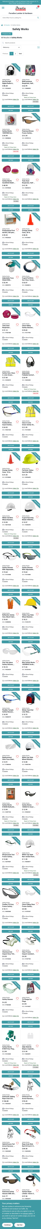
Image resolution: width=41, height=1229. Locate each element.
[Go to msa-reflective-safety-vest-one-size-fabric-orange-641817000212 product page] (10, 811)
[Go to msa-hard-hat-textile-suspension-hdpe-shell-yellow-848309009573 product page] (30, 620)
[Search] (38, 17)
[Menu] (3, 7)
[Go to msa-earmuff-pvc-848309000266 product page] (30, 379)
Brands (7, 25)
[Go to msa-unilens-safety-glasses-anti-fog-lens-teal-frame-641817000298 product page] (10, 861)
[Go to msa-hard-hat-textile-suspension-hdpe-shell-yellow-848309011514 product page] (30, 476)
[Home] (2, 25)
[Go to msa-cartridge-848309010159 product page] (10, 331)
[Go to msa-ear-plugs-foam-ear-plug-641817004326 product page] (10, 137)
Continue (7, 1225)
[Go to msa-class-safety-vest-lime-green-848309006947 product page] (30, 428)
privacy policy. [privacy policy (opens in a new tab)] (28, 1213)
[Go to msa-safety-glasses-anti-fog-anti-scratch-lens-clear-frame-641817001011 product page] (30, 910)
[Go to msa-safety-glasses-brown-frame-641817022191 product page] (30, 137)
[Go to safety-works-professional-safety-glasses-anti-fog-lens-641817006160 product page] (30, 331)
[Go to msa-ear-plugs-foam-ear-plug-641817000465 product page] (10, 1053)
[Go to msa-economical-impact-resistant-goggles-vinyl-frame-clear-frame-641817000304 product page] (30, 957)
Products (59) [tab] (6, 34)
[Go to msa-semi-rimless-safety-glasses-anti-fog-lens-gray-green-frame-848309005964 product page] (30, 573)
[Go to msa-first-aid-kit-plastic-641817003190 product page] (10, 236)
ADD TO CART (11, 106)
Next (20, 53)
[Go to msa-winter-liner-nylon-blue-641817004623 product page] (30, 715)
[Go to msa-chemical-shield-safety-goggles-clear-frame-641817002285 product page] (10, 957)
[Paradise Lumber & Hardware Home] (20, 8)
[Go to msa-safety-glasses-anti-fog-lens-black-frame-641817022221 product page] (10, 910)
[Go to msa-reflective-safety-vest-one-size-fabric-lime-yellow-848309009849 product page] (10, 620)
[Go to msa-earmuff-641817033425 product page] (10, 88)
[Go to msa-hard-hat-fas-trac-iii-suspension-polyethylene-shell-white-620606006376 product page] (30, 524)
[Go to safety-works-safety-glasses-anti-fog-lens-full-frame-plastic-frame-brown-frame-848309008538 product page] (10, 1197)
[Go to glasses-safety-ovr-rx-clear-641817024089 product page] (10, 668)
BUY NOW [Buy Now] (11, 110)
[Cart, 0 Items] (37, 8)
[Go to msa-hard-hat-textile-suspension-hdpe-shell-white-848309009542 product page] (30, 861)
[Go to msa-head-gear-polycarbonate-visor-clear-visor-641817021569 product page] (10, 283)
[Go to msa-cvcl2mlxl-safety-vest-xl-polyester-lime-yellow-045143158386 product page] (10, 379)
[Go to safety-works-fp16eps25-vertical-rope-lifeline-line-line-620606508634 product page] (30, 1197)
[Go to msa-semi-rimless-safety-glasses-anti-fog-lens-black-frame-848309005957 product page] (10, 573)
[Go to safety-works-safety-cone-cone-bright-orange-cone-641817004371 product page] (30, 236)
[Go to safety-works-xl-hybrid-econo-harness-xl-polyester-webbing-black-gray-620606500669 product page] (10, 1149)
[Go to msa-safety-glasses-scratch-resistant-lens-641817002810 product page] (10, 715)
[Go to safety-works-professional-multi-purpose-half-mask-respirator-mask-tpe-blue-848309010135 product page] (30, 88)
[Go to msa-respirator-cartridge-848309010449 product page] (10, 187)
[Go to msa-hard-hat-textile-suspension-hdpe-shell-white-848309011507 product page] (10, 524)
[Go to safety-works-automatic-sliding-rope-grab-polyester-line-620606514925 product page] (10, 1102)
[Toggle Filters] (38, 47)
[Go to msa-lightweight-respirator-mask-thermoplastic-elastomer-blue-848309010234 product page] (30, 187)
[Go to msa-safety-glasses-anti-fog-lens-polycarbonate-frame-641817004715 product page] (30, 668)
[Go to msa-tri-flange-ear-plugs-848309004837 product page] (30, 1005)
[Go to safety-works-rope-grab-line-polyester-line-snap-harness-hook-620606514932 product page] (30, 1149)
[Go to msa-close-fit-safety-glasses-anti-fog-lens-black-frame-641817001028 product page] (30, 811)
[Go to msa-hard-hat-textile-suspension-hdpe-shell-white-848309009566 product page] (30, 763)
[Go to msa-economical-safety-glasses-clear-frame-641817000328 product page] (10, 1005)
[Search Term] (20, 18)
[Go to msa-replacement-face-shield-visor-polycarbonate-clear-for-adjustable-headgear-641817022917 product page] (10, 763)
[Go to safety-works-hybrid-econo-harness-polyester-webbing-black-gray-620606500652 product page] (30, 1102)
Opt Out (19, 1225)
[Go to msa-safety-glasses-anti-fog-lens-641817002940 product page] (10, 428)
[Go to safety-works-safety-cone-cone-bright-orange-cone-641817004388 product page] (10, 476)
